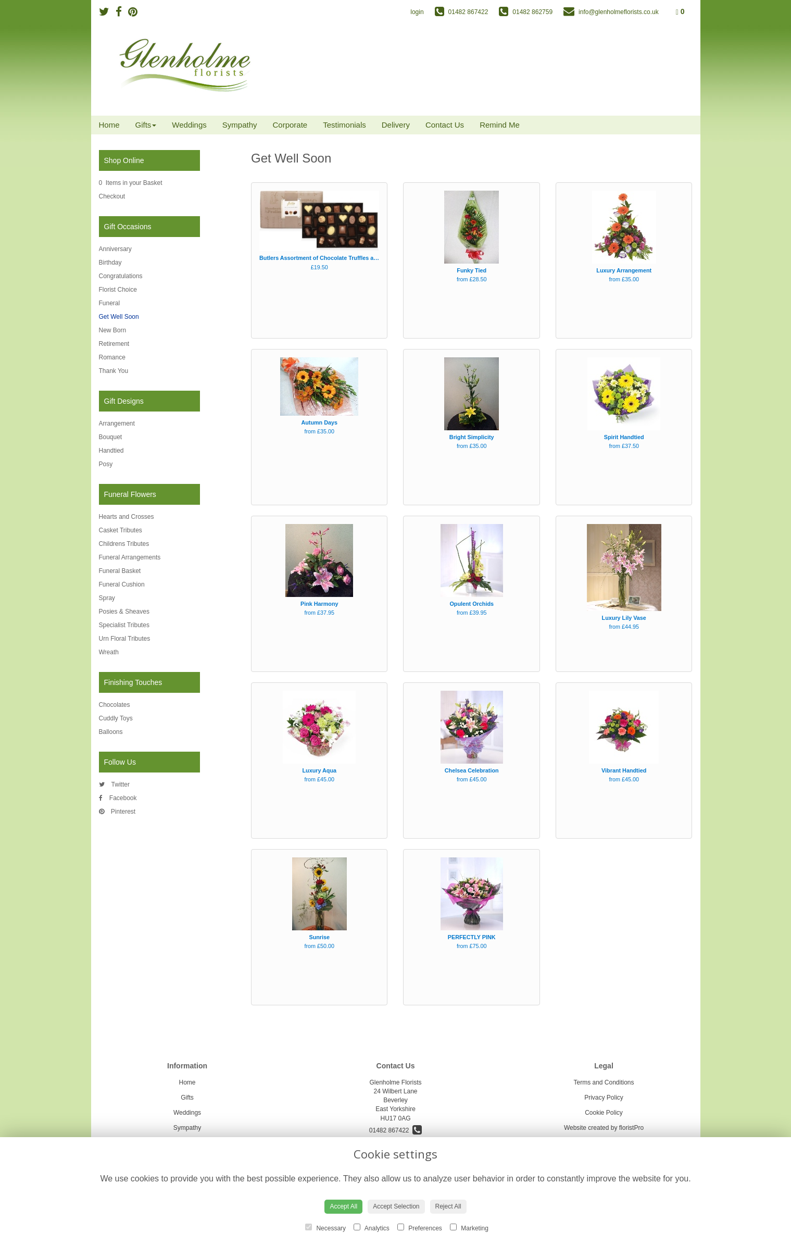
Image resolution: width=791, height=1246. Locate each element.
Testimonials (344, 124)
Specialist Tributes (124, 625)
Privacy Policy (603, 1097)
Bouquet (110, 437)
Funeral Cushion (122, 584)
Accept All (343, 1206)
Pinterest (117, 811)
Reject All (448, 1206)
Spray (107, 598)
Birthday (110, 262)
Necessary (325, 1228)
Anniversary (115, 249)
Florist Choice (118, 289)
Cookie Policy (604, 1112)
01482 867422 (395, 1130)
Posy (106, 464)
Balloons (111, 732)
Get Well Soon (119, 316)
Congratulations (121, 276)
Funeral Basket (120, 571)
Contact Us (444, 124)
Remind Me (500, 124)
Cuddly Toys (116, 718)
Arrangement (117, 423)
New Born (113, 330)
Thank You (114, 371)
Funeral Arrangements (130, 557)
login (416, 12)
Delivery (396, 124)
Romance (112, 357)
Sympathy (239, 124)
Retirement (114, 343)
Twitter (114, 784)
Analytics (372, 1228)
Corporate (290, 124)
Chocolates (114, 704)
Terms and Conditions (603, 1082)
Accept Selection (396, 1206)
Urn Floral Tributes (124, 638)
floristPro (631, 1127)
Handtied (111, 450)
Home (109, 124)
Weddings (189, 124)
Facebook (118, 798)
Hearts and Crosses (126, 516)
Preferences (419, 1228)
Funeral (109, 303)
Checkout (112, 196)
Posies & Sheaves (124, 611)
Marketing (469, 1228)
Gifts (146, 124)
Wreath (109, 652)
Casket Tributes (120, 530)
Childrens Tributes (124, 543)
